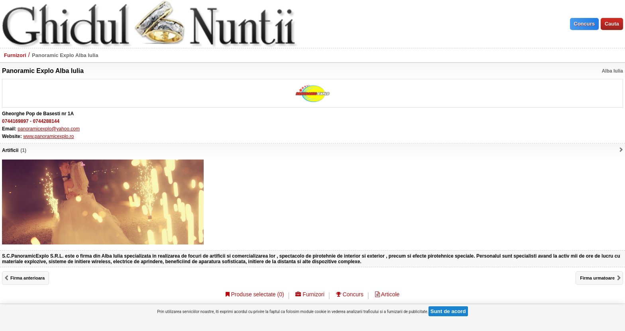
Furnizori (15, 55)
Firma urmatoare (597, 278)
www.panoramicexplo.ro (48, 136)
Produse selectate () (255, 294)
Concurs (350, 294)
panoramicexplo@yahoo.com (49, 129)
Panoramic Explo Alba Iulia (65, 55)
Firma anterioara (27, 278)
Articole (387, 294)
